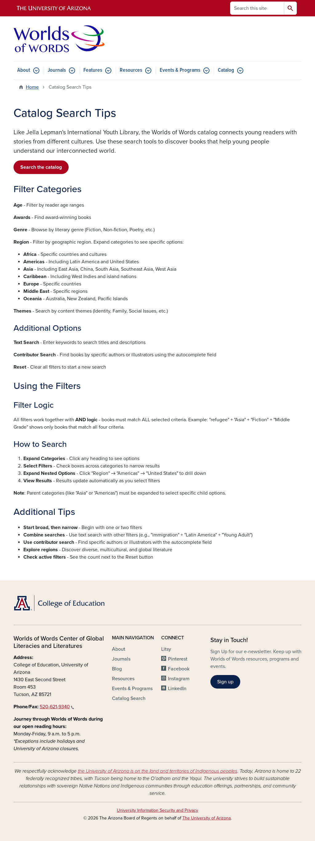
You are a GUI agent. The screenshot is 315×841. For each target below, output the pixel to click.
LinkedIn (177, 688)
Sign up (225, 682)
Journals (57, 70)
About (23, 70)
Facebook (178, 669)
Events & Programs (180, 70)
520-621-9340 (57, 707)
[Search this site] (257, 8)
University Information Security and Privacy (157, 810)
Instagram (178, 679)
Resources (131, 70)
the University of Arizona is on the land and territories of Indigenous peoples (157, 771)
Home (32, 87)
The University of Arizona (206, 818)
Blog (117, 669)
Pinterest (177, 659)
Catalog (226, 70)
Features (92, 70)
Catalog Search (129, 698)
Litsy (166, 649)
